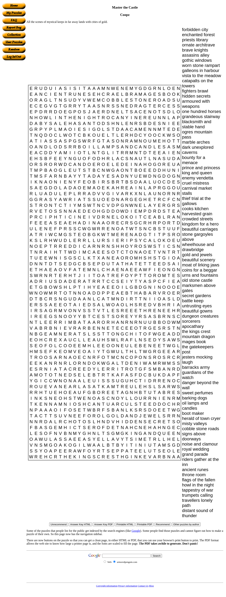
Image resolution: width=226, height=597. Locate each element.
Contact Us (143, 585)
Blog (151, 585)
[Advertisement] (14, 115)
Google (136, 530)
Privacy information (127, 585)
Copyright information (107, 585)
